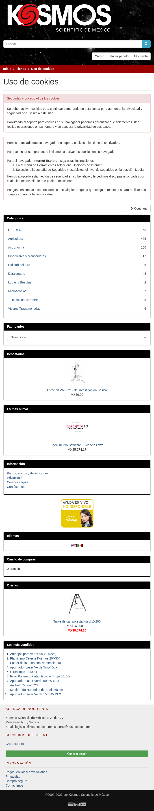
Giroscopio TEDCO (23, 672)
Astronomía (16, 247)
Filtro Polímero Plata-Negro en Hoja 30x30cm (41, 676)
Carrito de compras (21, 559)
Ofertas (12, 585)
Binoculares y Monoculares (27, 256)
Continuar (139, 208)
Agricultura (15, 238)
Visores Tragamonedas (24, 308)
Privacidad (14, 478)
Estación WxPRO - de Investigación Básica (77, 390)
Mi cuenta (141, 56)
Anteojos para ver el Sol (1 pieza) (33, 654)
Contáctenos (16, 487)
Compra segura (18, 482)
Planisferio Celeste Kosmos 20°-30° (35, 658)
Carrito (99, 56)
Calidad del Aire (19, 265)
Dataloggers (16, 273)
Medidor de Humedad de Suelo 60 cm (36, 690)
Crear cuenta (15, 744)
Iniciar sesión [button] (77, 753)
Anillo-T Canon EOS (24, 685)
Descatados (16, 354)
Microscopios (17, 291)
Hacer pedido (119, 56)
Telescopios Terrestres (23, 300)
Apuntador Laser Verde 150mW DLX (35, 694)
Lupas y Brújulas (19, 282)
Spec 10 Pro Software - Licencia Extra (77, 445)
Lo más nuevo (17, 409)
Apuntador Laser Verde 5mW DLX (34, 667)
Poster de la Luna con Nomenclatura (35, 663)
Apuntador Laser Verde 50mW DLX (34, 681)
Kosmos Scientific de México (89, 794)
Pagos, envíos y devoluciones (27, 473)
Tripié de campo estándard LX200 (76, 621)
